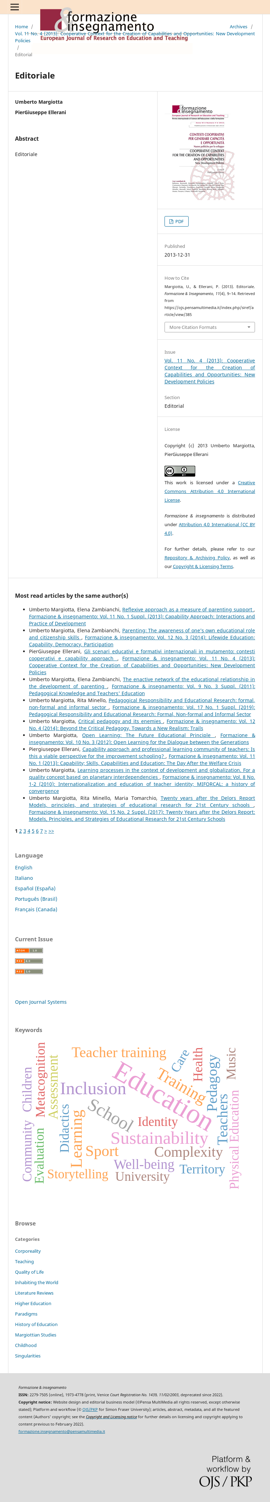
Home (21, 26)
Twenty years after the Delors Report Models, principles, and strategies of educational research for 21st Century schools (142, 801)
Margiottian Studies (35, 1335)
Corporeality (28, 1251)
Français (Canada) (36, 909)
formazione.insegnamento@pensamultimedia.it (62, 1431)
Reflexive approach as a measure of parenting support (188, 609)
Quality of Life (29, 1272)
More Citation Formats (193, 327)
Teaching (24, 1261)
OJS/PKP (90, 1409)
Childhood (26, 1345)
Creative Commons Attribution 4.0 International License (210, 491)
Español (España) (35, 888)
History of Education (36, 1324)
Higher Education (33, 1303)
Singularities (28, 1356)
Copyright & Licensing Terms (203, 566)
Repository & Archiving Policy (197, 557)
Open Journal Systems (41, 1002)
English (23, 867)
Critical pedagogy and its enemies (120, 721)
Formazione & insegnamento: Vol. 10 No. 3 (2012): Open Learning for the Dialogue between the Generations (142, 738)
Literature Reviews (34, 1293)
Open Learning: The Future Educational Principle (148, 735)
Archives (238, 26)
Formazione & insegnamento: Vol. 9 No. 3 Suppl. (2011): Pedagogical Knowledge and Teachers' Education (142, 690)
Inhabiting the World (36, 1282)
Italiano (24, 878)
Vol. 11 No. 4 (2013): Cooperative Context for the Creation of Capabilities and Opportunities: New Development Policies (135, 37)
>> (51, 830)
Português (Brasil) (36, 899)
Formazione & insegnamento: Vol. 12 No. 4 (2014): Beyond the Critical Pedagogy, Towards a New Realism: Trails (142, 724)
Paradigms (26, 1314)
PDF (179, 221)
